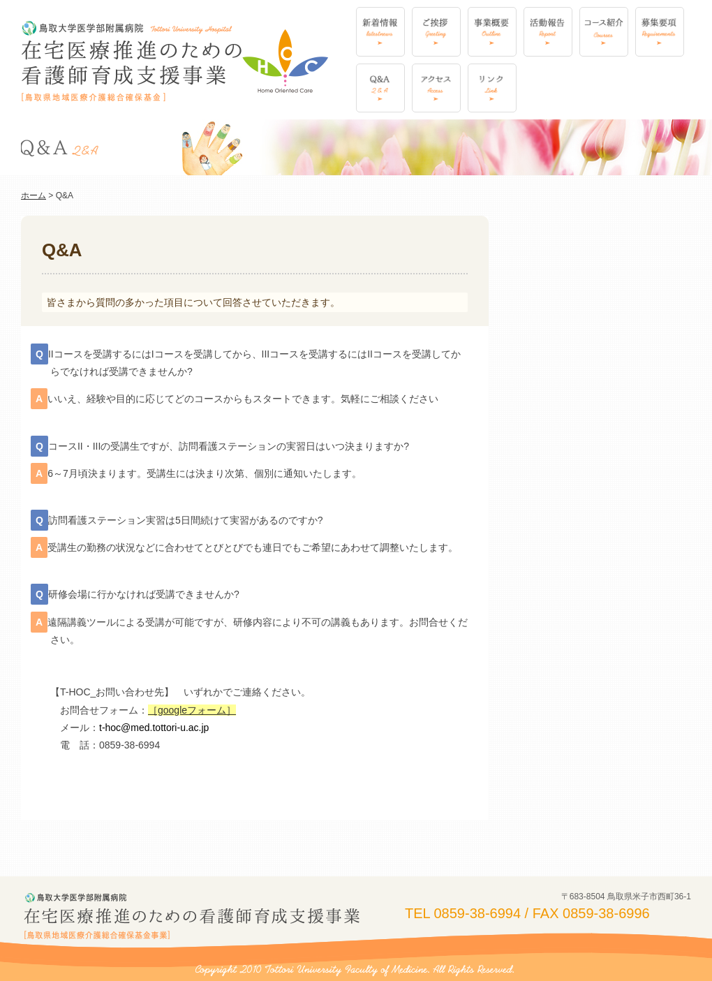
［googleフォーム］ (192, 710)
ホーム (33, 195)
